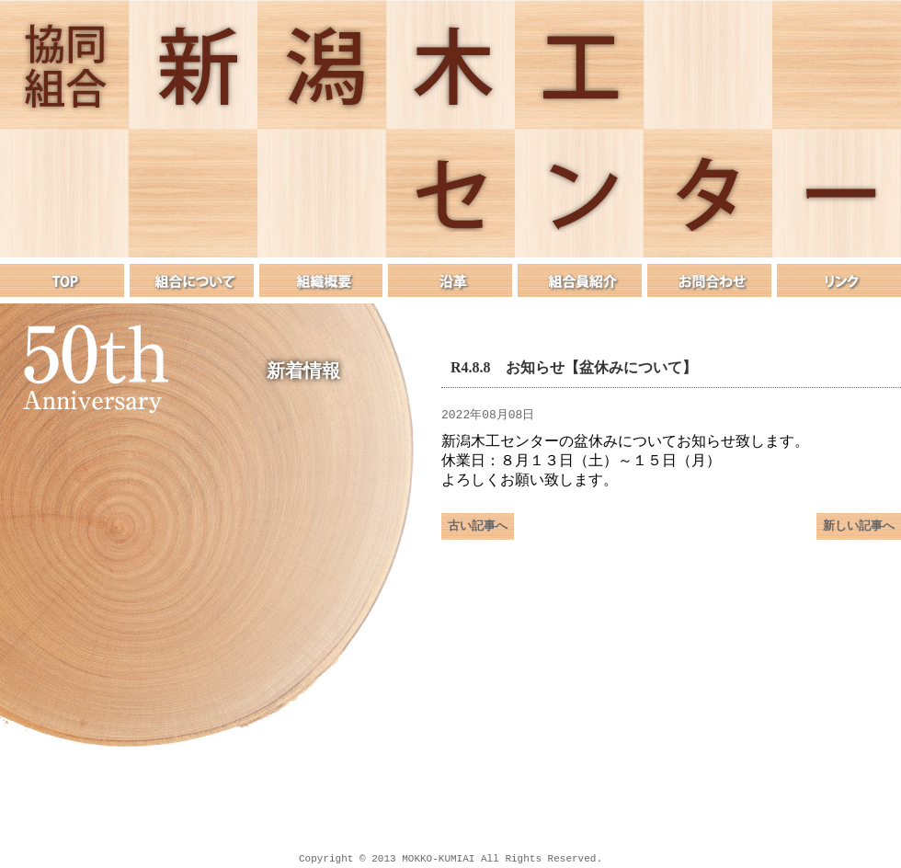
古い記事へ (478, 533)
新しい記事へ (859, 533)
